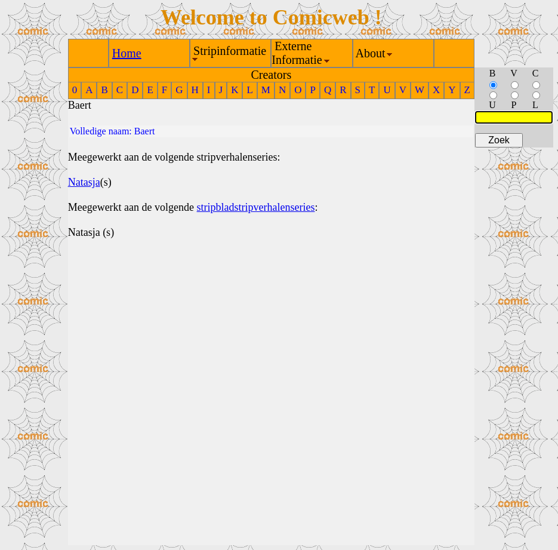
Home (126, 53)
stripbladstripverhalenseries (256, 207)
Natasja (84, 182)
